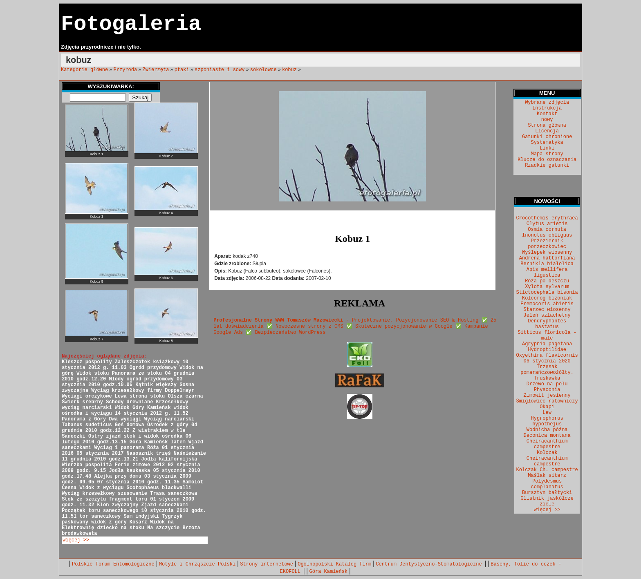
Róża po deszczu (547, 281)
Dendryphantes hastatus (547, 324)
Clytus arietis (547, 224)
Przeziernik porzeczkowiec (547, 244)
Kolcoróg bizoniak (547, 298)
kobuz (289, 70)
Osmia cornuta (547, 229)
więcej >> (76, 540)
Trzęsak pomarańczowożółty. (547, 370)
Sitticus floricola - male (547, 335)
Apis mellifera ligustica (547, 272)
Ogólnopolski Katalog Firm (334, 564)
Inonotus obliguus (547, 235)
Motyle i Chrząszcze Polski (197, 564)
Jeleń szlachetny (547, 315)
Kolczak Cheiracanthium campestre (547, 458)
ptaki (182, 70)
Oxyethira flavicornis (547, 355)
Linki (547, 148)
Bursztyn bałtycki (547, 493)
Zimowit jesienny (547, 395)
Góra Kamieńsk (328, 572)
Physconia (547, 390)
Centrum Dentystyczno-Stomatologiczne (430, 564)
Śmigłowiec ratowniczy (547, 401)
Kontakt (547, 114)
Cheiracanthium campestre (547, 444)
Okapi (547, 407)
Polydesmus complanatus (547, 484)
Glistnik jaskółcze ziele (547, 501)
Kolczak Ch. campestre (547, 470)
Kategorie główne (84, 70)
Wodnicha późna (547, 430)
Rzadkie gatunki (547, 165)
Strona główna (547, 125)
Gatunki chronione (547, 137)
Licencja (547, 131)
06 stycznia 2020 (547, 361)
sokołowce (263, 70)
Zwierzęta (156, 70)
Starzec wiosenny (547, 310)
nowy (547, 120)
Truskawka (547, 378)
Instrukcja (547, 108)
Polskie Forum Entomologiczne (113, 564)
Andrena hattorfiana (547, 258)
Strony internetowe (266, 564)
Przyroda (125, 70)
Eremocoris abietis (547, 304)
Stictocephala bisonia (547, 292)
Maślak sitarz (547, 475)
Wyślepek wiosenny (547, 252)
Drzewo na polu (547, 384)
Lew (546, 413)
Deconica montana (547, 435)
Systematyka (547, 142)
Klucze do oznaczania (547, 160)
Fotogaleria (131, 24)
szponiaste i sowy (219, 70)
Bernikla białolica (547, 264)
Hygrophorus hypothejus (547, 421)
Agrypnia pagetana (547, 344)
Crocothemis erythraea (547, 218)
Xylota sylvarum (547, 287)
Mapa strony (547, 154)
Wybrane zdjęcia (547, 102)
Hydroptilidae (547, 350)
